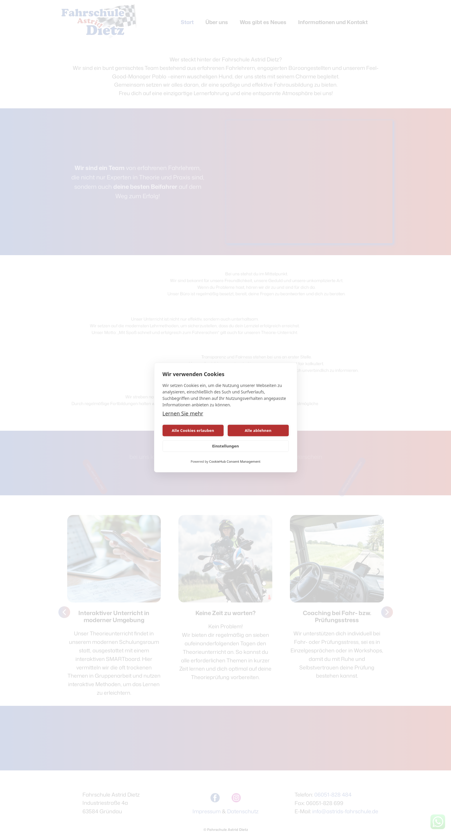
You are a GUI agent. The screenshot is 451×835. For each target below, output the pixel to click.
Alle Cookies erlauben (193, 430)
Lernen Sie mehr (183, 413)
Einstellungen (225, 446)
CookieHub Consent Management (235, 461)
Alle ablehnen (258, 430)
